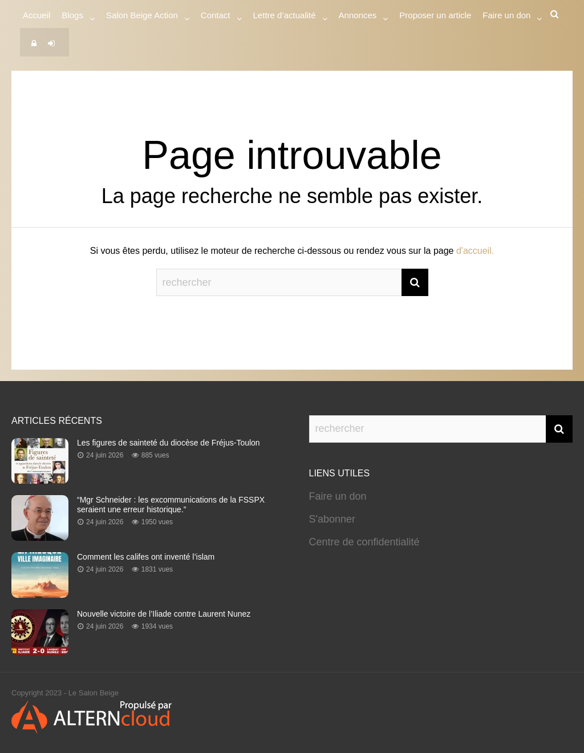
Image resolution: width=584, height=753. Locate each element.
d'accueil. (475, 251)
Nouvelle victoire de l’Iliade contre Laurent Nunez (163, 613)
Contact (215, 16)
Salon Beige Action (142, 16)
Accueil (36, 15)
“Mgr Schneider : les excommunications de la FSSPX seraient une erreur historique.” (171, 504)
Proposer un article (435, 15)
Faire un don (338, 496)
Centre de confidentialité (364, 542)
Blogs (72, 16)
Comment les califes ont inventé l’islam (145, 556)
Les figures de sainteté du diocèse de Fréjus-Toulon (168, 442)
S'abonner (332, 519)
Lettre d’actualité (284, 16)
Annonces (358, 16)
